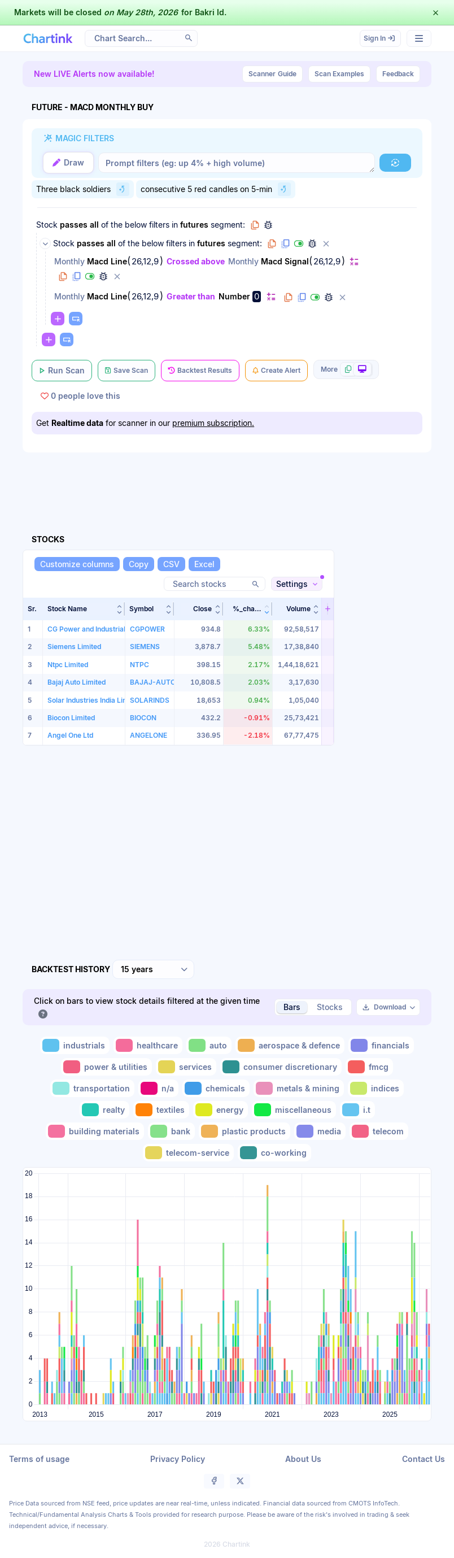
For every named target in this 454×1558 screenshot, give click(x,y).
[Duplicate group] (285, 243)
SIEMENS (145, 646)
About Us (303, 1459)
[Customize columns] (77, 564)
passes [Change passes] (74, 224)
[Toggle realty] (104, 1110)
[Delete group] (326, 243)
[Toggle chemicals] (216, 1088)
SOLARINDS (149, 700)
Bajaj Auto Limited (76, 682)
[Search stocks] (214, 584)
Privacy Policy (177, 1459)
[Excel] (204, 564)
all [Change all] (94, 224)
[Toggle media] (320, 1131)
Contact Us (423, 1459)
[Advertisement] (228, 480)
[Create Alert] (276, 370)
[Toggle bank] (171, 1131)
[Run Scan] (62, 370)
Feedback (398, 73)
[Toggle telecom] (379, 1131)
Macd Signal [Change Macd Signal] (285, 261)
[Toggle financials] (381, 1045)
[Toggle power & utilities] (106, 1067)
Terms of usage (39, 1459)
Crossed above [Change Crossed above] (196, 261)
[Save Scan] (126, 370)
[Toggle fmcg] (369, 1067)
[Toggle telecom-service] (188, 1152)
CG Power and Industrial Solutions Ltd (108, 629)
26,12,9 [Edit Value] (145, 261)
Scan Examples (339, 73)
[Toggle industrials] (75, 1045)
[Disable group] (299, 243)
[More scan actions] (346, 369)
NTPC (139, 664)
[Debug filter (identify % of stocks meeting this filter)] (103, 276)
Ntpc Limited (67, 664)
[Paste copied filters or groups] (75, 318)
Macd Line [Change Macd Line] (107, 261)
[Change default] (354, 261)
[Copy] (139, 564)
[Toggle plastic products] (244, 1131)
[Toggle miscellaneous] (294, 1110)
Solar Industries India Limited (94, 700)
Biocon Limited (71, 717)
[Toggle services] (186, 1067)
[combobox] (153, 969)
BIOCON (143, 717)
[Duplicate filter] (76, 276)
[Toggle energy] (220, 1110)
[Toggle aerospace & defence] (289, 1045)
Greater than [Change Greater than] (191, 296)
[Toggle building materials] (95, 1131)
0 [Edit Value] (256, 296)
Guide (272, 74)
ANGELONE (148, 735)
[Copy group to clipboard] (254, 225)
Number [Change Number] (234, 296)
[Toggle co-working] (274, 1152)
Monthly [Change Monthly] (69, 261)
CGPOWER (147, 629)
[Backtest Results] (200, 370)
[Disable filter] (90, 276)
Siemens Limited (74, 646)
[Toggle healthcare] (148, 1045)
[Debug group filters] (268, 225)
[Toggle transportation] (92, 1088)
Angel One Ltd (70, 735)
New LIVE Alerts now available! (94, 74)
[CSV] (171, 564)
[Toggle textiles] (161, 1110)
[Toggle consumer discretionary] (281, 1067)
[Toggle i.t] (357, 1110)
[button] (84, 608)
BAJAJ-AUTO (153, 682)
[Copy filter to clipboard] (62, 276)
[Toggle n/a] (158, 1088)
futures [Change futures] (194, 224)
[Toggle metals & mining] (299, 1088)
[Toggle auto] (209, 1045)
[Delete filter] (117, 276)
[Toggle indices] (376, 1088)
